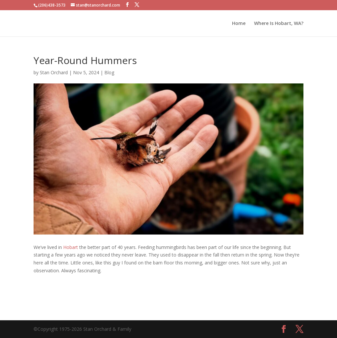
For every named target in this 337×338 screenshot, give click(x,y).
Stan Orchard (54, 72)
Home (239, 23)
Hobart (70, 247)
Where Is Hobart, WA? (278, 23)
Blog (109, 72)
